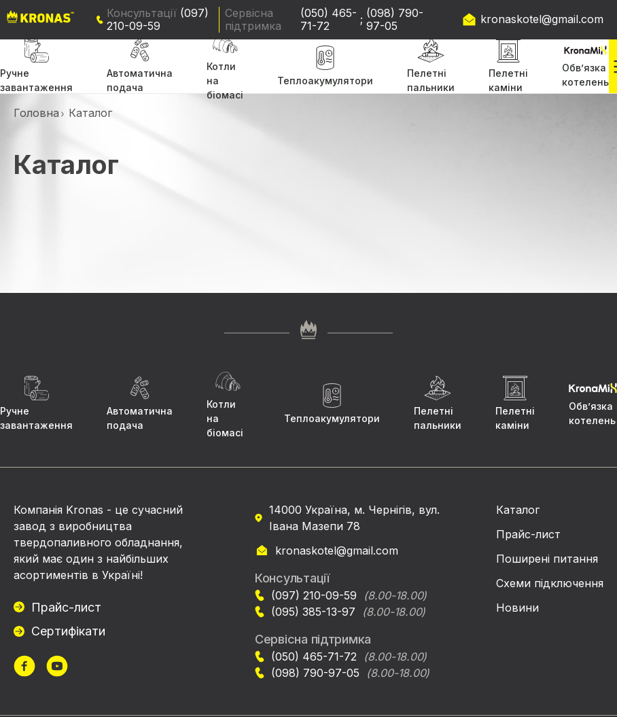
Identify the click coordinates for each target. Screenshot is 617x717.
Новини (517, 607)
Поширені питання (547, 558)
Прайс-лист (66, 607)
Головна (36, 113)
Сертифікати (68, 631)
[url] (24, 667)
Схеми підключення (549, 583)
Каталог (518, 510)
